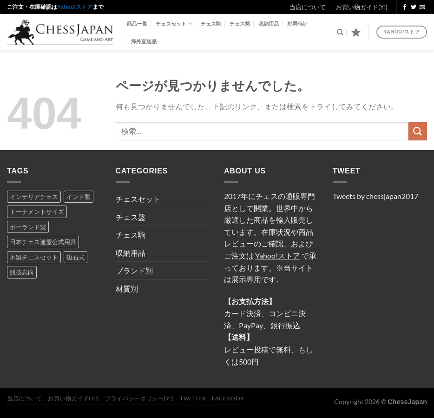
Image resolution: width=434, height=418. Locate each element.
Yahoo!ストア (74, 7)
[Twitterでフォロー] (413, 7)
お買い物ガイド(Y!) (362, 7)
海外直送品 (144, 41)
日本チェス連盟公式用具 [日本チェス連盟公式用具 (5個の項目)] (43, 241)
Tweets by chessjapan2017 (375, 196)
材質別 (127, 288)
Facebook (228, 398)
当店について (307, 7)
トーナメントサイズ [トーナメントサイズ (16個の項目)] (37, 211)
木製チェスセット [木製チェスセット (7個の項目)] (34, 257)
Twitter (193, 398)
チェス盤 (240, 24)
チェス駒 (211, 24)
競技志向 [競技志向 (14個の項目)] (22, 272)
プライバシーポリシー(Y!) (139, 398)
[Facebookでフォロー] (405, 7)
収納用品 (268, 24)
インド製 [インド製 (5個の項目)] (78, 196)
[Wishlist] (356, 32)
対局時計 (297, 24)
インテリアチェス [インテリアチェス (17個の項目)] (34, 196)
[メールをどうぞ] (422, 7)
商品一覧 (137, 24)
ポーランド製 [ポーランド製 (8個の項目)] (28, 227)
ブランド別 (134, 270)
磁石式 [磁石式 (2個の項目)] (75, 257)
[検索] (340, 32)
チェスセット (174, 23)
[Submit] (417, 131)
